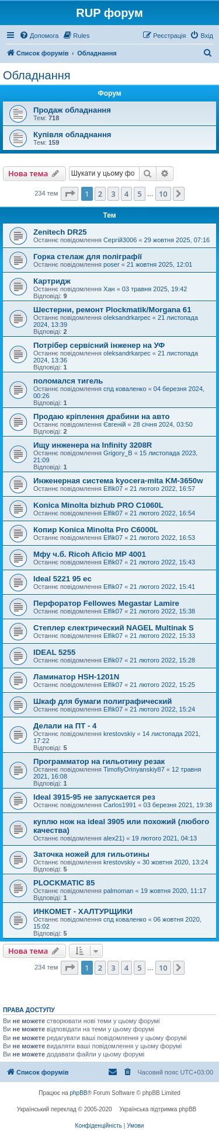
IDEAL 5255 (54, 652)
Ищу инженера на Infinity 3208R (92, 445)
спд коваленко (125, 388)
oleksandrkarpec (127, 317)
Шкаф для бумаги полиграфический (102, 701)
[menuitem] (38, 36)
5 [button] (139, 194)
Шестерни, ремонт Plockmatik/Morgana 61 (112, 309)
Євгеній (114, 424)
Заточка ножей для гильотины (91, 854)
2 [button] (100, 194)
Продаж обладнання (72, 110)
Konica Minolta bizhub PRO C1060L (98, 505)
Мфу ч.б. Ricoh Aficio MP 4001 (89, 554)
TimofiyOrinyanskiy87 (134, 769)
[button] (69, 194)
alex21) (113, 838)
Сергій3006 (120, 239)
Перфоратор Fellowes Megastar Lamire (106, 603)
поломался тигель (68, 380)
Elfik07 (113, 488)
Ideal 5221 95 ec (62, 578)
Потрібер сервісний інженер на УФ (99, 345)
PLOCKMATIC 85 (64, 882)
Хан (109, 288)
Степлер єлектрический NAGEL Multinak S (113, 627)
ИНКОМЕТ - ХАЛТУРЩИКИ (83, 911)
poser (111, 264)
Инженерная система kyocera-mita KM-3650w (118, 480)
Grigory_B (118, 452)
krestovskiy (119, 733)
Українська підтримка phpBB (157, 1109)
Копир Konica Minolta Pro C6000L (95, 529)
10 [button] (163, 194)
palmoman (118, 890)
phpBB (79, 1093)
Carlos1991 (119, 804)
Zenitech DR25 (60, 232)
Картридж (52, 281)
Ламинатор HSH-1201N (76, 676)
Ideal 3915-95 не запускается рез (94, 797)
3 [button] (113, 194)
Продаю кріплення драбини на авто (101, 416)
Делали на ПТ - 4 (64, 725)
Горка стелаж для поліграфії (87, 256)
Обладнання (37, 75)
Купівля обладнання (72, 134)
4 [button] (126, 194)
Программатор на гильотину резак (99, 761)
